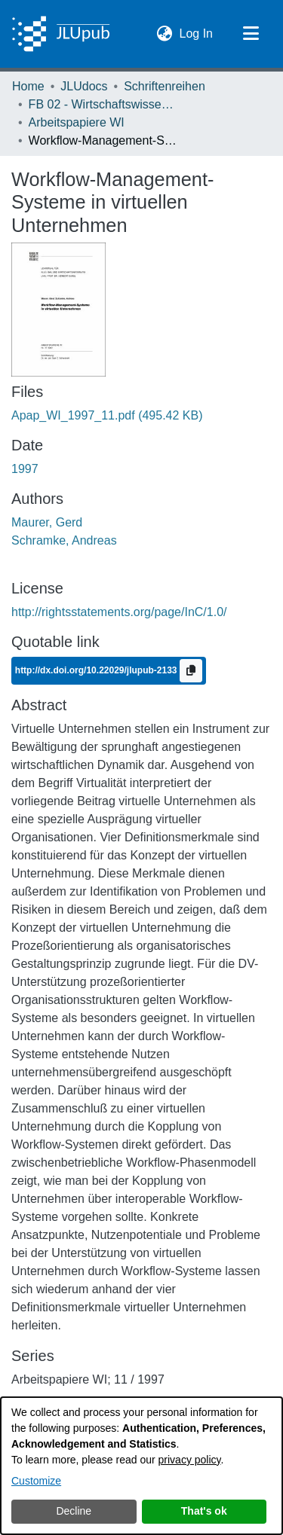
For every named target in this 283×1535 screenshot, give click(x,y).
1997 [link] (24, 468)
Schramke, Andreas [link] (64, 540)
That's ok (204, 1511)
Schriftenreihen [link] (164, 86)
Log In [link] (197, 32)
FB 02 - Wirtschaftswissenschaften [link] (104, 104)
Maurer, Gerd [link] (46, 522)
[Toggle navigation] (250, 34)
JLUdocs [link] (83, 86)
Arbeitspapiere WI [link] (77, 122)
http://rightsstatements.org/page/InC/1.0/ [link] (119, 612)
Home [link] (28, 86)
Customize (36, 1481)
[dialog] (141, 1465)
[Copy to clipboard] (191, 670)
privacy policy (189, 1460)
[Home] (60, 34)
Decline (73, 1511)
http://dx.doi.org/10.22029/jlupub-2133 (97, 669)
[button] (165, 34)
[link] (107, 415)
